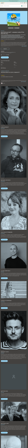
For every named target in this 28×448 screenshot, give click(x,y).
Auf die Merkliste (17, 28)
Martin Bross (14, 36)
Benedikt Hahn (9, 35)
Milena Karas (18, 36)
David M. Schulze (20, 37)
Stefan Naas (9, 37)
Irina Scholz (15, 37)
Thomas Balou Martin (4, 36)
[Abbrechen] (23, 6)
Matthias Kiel (14, 35)
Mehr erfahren (4, 136)
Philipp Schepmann (4, 37)
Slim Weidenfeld (10, 36)
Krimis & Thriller (3, 9)
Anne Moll (12, 37)
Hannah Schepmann (4, 35)
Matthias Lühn (18, 35)
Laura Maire (22, 36)
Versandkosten (12, 52)
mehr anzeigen (23, 81)
